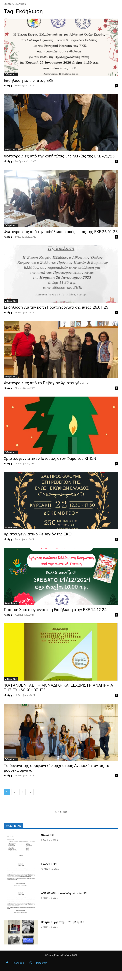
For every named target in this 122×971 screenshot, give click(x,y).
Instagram (41, 963)
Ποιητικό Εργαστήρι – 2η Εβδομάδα (62, 922)
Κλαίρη (8, 85)
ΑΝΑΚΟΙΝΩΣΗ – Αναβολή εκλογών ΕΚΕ (64, 893)
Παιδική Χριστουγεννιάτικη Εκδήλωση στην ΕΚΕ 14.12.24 (55, 609)
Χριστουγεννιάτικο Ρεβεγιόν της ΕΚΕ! (38, 534)
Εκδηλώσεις (10, 74)
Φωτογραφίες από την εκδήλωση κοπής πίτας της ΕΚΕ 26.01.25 (61, 231)
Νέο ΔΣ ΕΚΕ (48, 835)
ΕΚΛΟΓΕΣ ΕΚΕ (49, 864)
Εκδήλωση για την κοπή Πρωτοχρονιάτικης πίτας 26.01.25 (56, 307)
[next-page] (30, 792)
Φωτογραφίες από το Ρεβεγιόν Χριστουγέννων (46, 383)
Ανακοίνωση (11, 527)
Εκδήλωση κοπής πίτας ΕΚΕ (28, 80)
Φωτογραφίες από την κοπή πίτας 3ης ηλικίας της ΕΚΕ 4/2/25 (59, 156)
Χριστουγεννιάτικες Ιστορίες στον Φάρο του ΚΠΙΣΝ (50, 458)
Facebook (18, 963)
